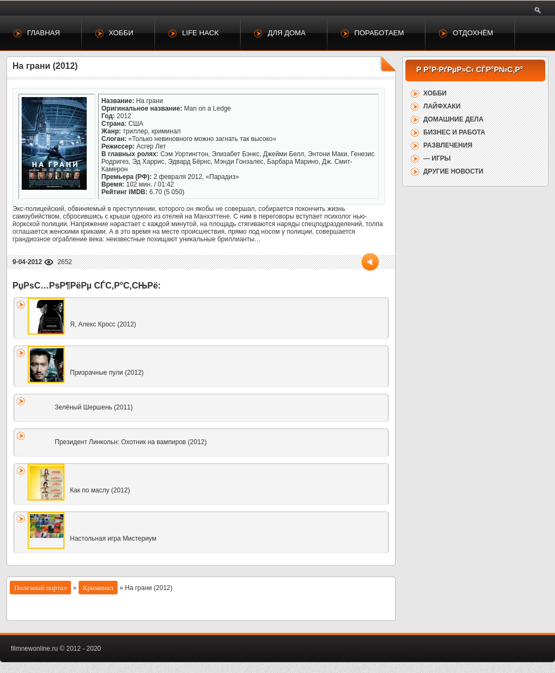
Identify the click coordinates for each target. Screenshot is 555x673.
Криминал (98, 588)
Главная (43, 33)
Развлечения (447, 145)
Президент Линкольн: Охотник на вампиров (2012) (130, 442)
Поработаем (379, 33)
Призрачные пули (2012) (107, 372)
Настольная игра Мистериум (113, 538)
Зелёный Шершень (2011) (94, 407)
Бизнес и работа (454, 132)
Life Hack (200, 33)
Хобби (121, 33)
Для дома (287, 33)
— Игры (437, 158)
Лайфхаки (442, 106)
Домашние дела (453, 119)
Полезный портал (40, 588)
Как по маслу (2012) (100, 490)
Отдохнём (473, 33)
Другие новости (453, 171)
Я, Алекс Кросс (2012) (103, 324)
